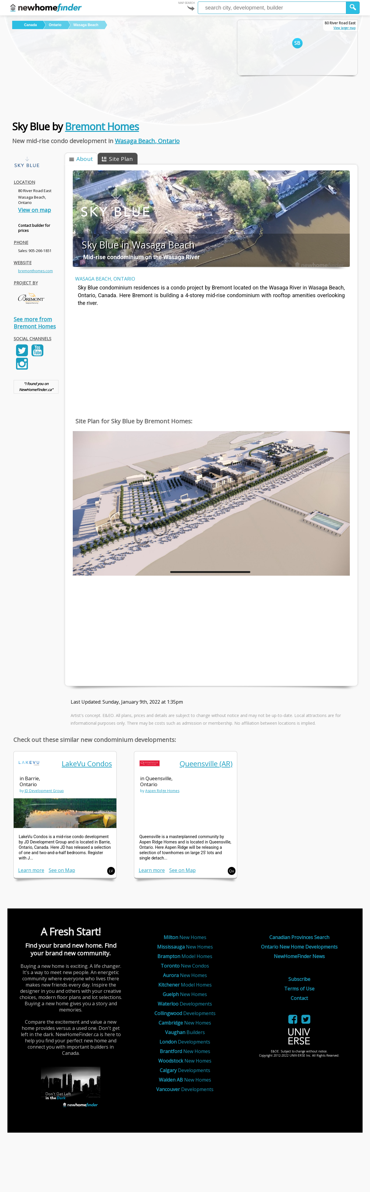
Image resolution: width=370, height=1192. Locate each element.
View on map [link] (34, 209)
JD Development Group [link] (44, 790)
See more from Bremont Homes (35, 323)
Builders (185, 1032)
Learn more (31, 870)
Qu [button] (231, 870)
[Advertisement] (119, 73)
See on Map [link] (62, 870)
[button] (353, 7)
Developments (185, 1004)
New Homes (185, 937)
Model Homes (184, 956)
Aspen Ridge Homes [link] (162, 790)
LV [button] (111, 870)
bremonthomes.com (35, 270)
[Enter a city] (272, 7)
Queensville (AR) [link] (206, 763)
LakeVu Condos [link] (87, 763)
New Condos (185, 966)
